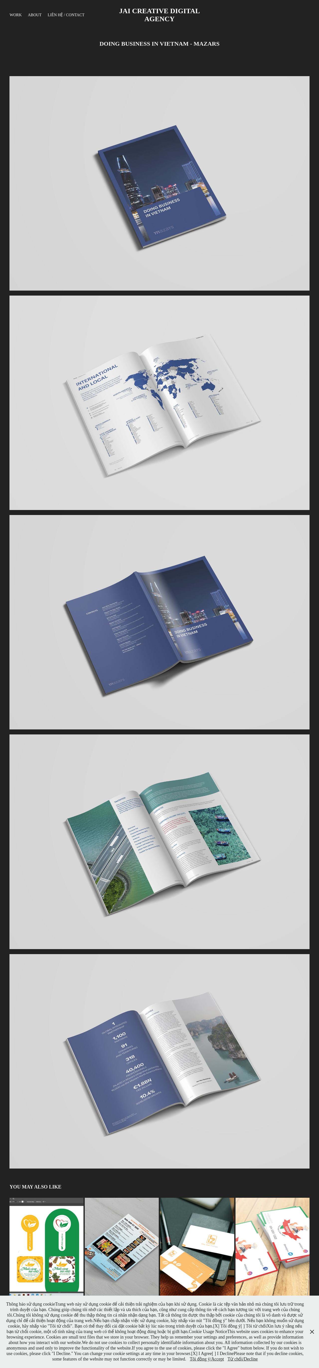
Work (15, 15)
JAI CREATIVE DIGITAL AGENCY (160, 15)
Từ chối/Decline (243, 1359)
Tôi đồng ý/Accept (207, 1359)
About (35, 15)
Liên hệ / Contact (66, 15)
